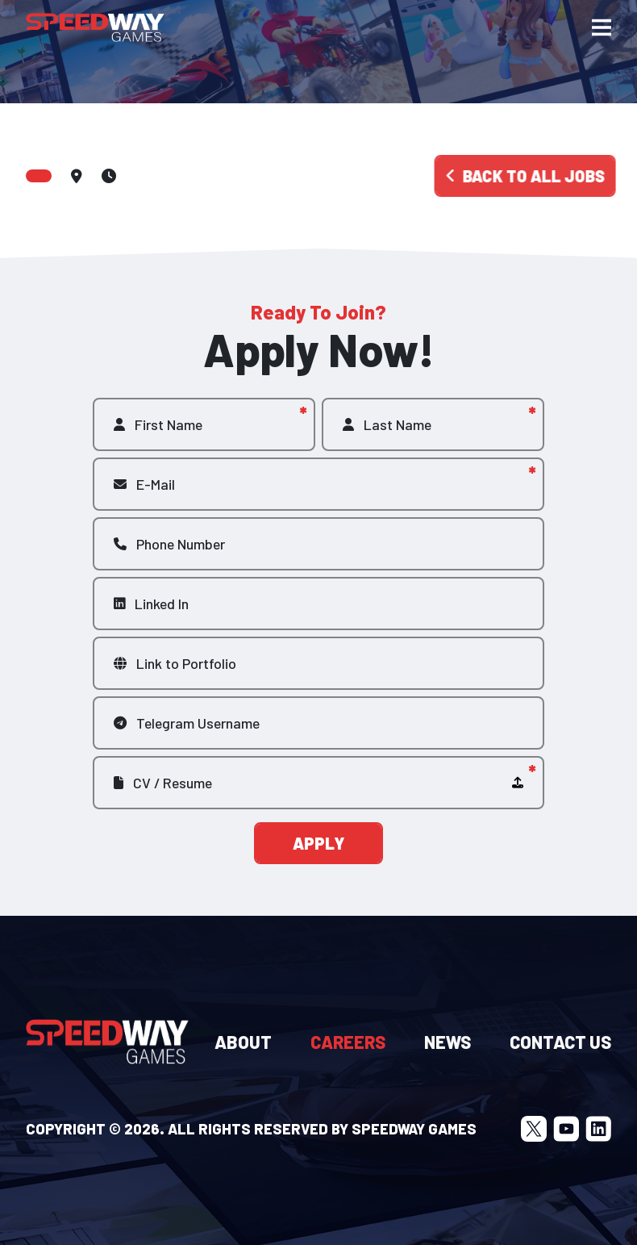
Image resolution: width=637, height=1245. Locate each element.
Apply (318, 843)
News (447, 1041)
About (243, 1041)
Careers (347, 1041)
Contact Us (560, 1041)
